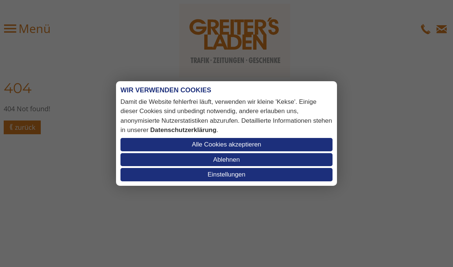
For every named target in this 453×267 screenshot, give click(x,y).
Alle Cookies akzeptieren (226, 144)
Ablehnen (226, 159)
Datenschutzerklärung (183, 130)
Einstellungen (226, 174)
